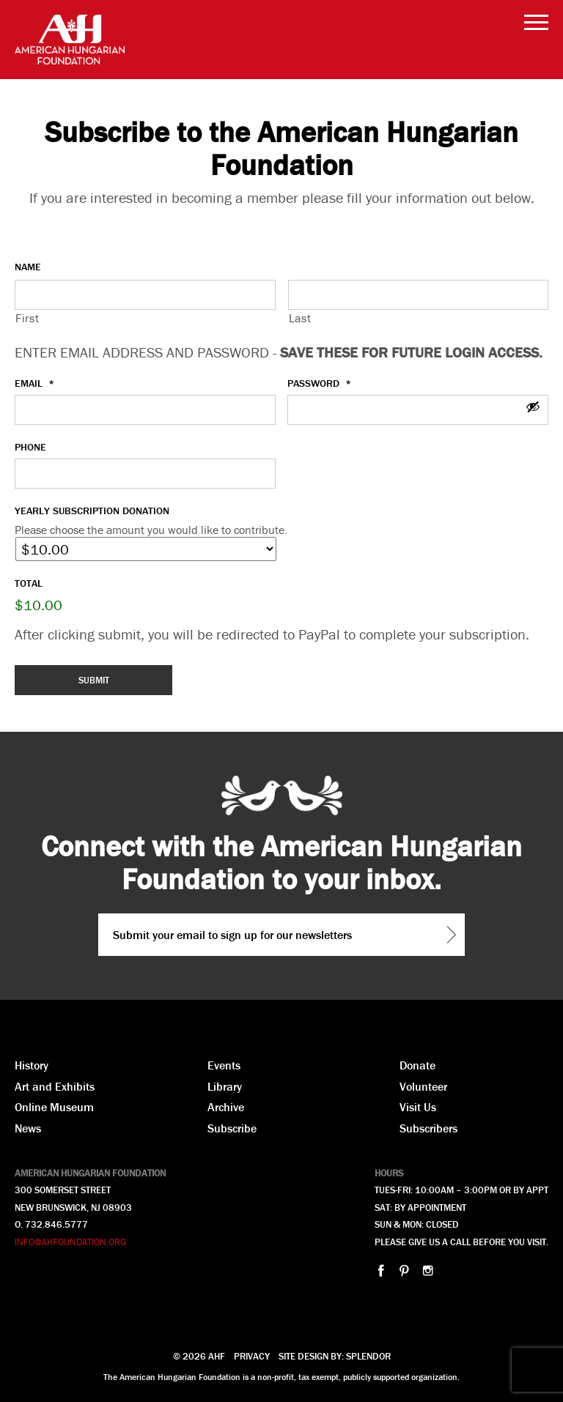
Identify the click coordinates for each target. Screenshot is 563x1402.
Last (300, 318)
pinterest (404, 1270)
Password (319, 383)
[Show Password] (533, 408)
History (31, 1065)
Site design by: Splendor (335, 1356)
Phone (30, 446)
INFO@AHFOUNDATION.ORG (70, 1242)
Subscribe (232, 1128)
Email (34, 383)
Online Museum (54, 1106)
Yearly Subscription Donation (92, 510)
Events (223, 1065)
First (27, 318)
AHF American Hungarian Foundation (70, 39)
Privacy (252, 1356)
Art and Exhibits (55, 1086)
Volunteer (423, 1086)
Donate (417, 1065)
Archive (225, 1106)
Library (224, 1086)
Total (29, 583)
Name (28, 266)
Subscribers (428, 1128)
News (28, 1128)
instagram (428, 1270)
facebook (381, 1270)
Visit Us (418, 1106)
